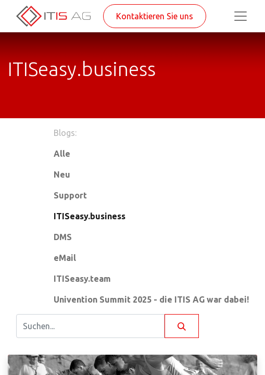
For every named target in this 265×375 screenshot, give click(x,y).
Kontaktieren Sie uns (154, 16)
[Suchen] (182, 326)
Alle (62, 153)
